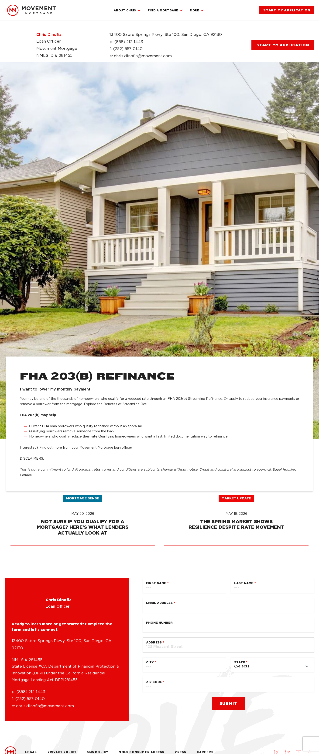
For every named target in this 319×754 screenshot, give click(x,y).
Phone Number (159, 730)
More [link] (197, 10)
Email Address (159, 711)
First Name (156, 691)
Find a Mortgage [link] (165, 10)
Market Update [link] (236, 606)
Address (154, 750)
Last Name (243, 691)
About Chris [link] (127, 10)
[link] (31, 10)
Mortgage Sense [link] (82, 606)
